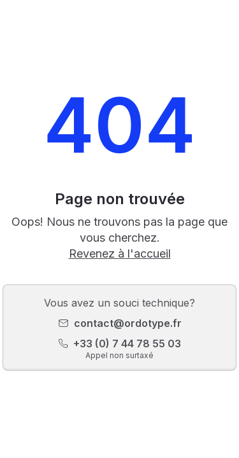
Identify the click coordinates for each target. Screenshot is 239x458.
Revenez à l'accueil (120, 253)
